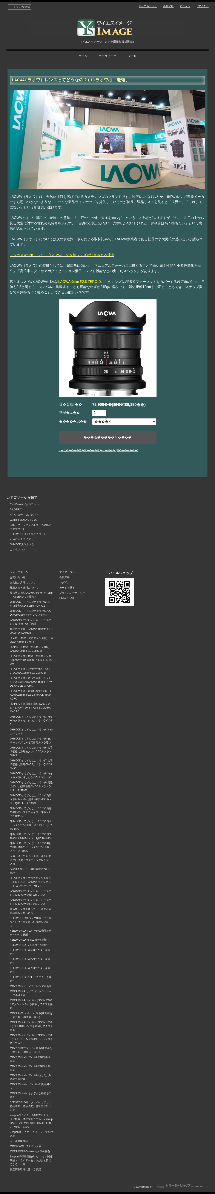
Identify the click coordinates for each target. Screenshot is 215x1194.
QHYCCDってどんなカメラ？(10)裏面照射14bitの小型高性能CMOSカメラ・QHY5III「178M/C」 (31, 799)
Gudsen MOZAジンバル (23, 519)
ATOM (70, 597)
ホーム (82, 56)
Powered (182, 1187)
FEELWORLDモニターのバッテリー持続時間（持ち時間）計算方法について (31, 1106)
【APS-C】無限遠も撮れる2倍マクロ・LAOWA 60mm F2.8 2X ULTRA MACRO (30, 707)
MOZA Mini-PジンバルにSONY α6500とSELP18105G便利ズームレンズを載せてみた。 (31, 1039)
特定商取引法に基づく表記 (25, 1169)
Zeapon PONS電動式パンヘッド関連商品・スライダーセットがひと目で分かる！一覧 (31, 1160)
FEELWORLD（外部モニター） (28, 534)
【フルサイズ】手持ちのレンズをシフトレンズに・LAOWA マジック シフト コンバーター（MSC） (30, 882)
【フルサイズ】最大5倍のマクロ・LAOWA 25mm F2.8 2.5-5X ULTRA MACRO (30, 694)
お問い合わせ (17, 577)
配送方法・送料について (24, 587)
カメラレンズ (17, 549)
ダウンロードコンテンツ (24, 514)
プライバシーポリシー (72, 592)
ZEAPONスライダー (21, 539)
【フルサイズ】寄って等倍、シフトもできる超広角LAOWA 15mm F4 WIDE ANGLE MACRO (31, 681)
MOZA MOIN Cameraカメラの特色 (30, 1151)
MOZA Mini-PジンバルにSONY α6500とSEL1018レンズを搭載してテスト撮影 (31, 1026)
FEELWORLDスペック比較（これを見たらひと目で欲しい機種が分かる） (31, 922)
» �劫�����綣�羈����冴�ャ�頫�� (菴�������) (98, 450)
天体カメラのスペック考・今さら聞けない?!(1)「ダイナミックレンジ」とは (30, 860)
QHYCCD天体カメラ (22, 544)
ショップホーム (19, 572)
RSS (62, 597)
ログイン (185, 6)
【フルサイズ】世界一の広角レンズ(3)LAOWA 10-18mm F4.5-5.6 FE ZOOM (31, 660)
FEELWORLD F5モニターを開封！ (30, 939)
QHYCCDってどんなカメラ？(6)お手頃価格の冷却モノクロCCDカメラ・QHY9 (31, 751)
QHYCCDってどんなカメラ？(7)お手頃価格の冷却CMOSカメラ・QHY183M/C (31, 764)
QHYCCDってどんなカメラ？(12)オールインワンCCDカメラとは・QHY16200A (31, 825)
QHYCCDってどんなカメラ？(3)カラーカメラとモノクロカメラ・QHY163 (31, 720)
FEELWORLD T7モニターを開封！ (30, 944)
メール (132, 56)
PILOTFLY (16, 509)
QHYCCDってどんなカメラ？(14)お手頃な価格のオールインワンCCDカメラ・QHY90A (31, 847)
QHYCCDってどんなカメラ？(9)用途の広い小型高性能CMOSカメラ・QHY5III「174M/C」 (31, 786)
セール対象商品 (19, 1141)
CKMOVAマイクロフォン (24, 504)
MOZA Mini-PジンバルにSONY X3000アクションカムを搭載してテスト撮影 (31, 1004)
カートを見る (67, 587)
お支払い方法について (23, 582)
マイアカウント (148, 6)
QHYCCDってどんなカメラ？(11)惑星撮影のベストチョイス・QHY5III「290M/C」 (30, 812)
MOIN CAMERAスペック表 (25, 1146)
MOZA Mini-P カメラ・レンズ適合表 (31, 986)
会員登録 (168, 6)
